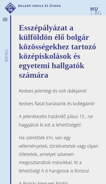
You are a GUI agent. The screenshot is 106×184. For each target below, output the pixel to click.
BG (97, 12)
